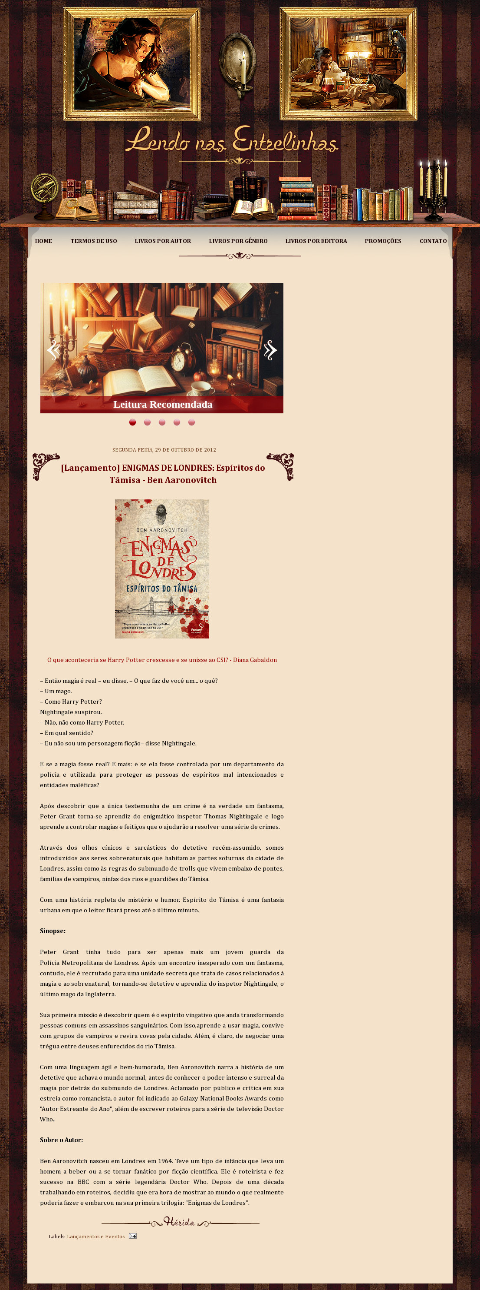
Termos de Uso (93, 241)
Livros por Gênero (238, 241)
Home (43, 241)
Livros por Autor (163, 241)
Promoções (383, 241)
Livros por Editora (316, 241)
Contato (433, 241)
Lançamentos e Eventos (96, 1237)
